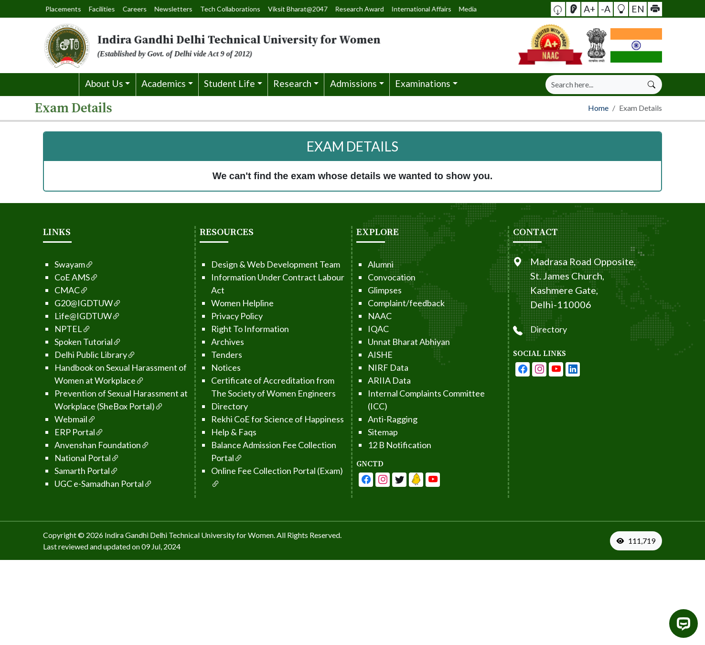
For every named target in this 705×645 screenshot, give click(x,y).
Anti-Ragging (383, 417)
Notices (217, 365)
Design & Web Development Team (266, 262)
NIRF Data (379, 365)
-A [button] (605, 8)
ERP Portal (70, 430)
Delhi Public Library (86, 352)
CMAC (62, 288)
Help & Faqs (224, 430)
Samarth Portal (77, 468)
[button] (570, 9)
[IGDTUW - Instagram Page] (548, 367)
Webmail (66, 417)
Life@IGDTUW (78, 314)
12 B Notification (390, 443)
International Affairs (374, 9)
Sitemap (374, 430)
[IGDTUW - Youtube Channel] (390, 478)
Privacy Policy (228, 314)
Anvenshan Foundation (92, 443)
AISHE (371, 352)
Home (598, 106)
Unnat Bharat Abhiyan (400, 339)
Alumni (372, 262)
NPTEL (63, 327)
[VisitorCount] (647, 538)
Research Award (333, 8)
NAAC (371, 314)
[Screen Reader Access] (581, 9)
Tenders (217, 352)
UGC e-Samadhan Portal (94, 481)
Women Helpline (233, 301)
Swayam (65, 262)
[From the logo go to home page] (247, 45)
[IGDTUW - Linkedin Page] (407, 478)
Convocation (382, 275)
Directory (220, 404)
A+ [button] (593, 8)
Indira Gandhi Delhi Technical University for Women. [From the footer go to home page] (190, 533)
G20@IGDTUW (78, 301)
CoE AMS (67, 275)
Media (403, 8)
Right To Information (241, 327)
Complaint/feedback (397, 301)
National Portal (77, 456)
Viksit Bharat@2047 (288, 9)
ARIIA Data (380, 378)
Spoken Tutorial (78, 339)
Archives (218, 339)
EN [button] (631, 8)
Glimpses (376, 288)
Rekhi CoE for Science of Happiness (268, 417)
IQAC (369, 327)
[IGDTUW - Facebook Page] (357, 478)
